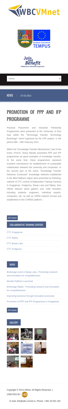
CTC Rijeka (12, 238)
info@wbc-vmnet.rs (26, 401)
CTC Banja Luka (15, 243)
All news (12, 217)
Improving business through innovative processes (31, 296)
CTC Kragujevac (15, 232)
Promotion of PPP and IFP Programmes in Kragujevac (33, 301)
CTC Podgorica (14, 249)
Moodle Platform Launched (20, 281)
